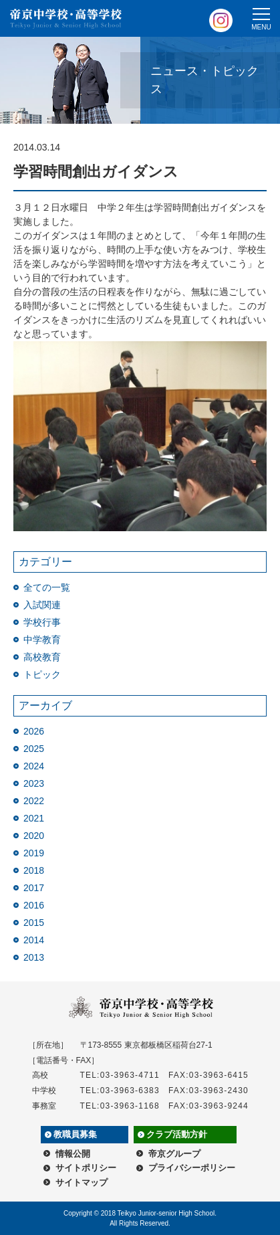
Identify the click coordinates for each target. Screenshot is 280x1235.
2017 (33, 887)
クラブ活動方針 (176, 1134)
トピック (42, 674)
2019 (33, 853)
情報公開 (72, 1154)
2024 (33, 766)
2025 (33, 748)
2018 (33, 870)
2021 (33, 818)
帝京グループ (174, 1154)
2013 (33, 957)
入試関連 (42, 604)
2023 (33, 783)
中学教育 (42, 639)
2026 (33, 731)
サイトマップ (81, 1182)
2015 (33, 922)
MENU (261, 27)
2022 (33, 800)
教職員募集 (75, 1134)
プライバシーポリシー (191, 1168)
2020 (33, 835)
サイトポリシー (85, 1168)
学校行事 (42, 622)
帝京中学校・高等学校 (66, 19)
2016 (33, 905)
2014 (33, 940)
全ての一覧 (46, 587)
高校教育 (42, 657)
